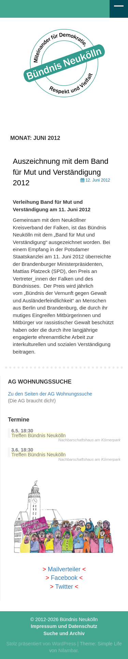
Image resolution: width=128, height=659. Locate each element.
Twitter (64, 586)
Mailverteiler (64, 569)
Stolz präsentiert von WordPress (41, 643)
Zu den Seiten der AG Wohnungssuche (50, 394)
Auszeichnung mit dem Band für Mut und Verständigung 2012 (61, 172)
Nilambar (67, 650)
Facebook (64, 577)
